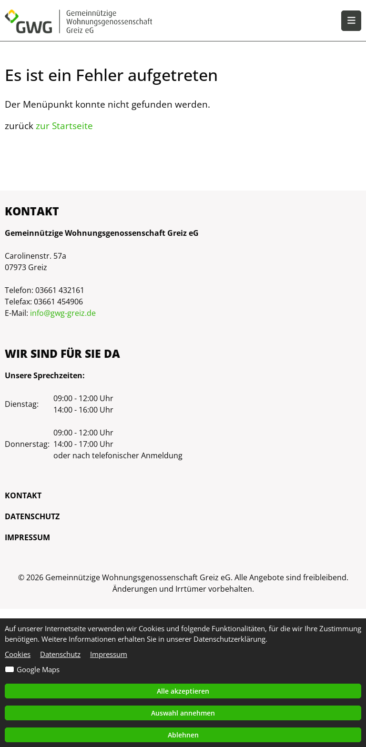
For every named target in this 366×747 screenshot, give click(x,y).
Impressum (27, 537)
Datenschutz (32, 516)
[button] (351, 20)
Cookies (17, 654)
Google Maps (38, 669)
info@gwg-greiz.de (63, 313)
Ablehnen (183, 734)
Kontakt (23, 495)
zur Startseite (64, 125)
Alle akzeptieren (183, 691)
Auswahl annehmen (183, 712)
